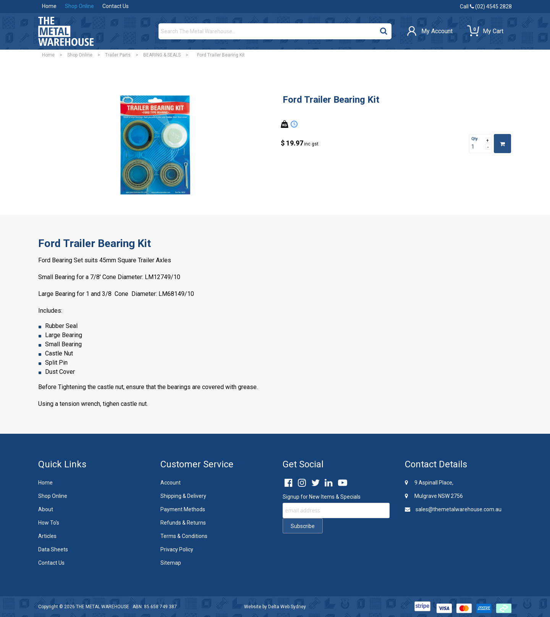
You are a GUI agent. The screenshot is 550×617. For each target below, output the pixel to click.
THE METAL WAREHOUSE (102, 606)
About (45, 509)
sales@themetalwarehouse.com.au (453, 509)
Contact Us (115, 6)
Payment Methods (182, 509)
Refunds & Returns (183, 523)
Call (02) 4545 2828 (486, 6)
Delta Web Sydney (287, 606)
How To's (48, 523)
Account (170, 483)
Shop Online (79, 6)
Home (49, 6)
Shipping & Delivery (183, 496)
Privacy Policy (176, 549)
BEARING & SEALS (162, 55)
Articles (47, 536)
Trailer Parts (118, 55)
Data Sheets (53, 549)
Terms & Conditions (183, 536)
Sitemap (170, 563)
